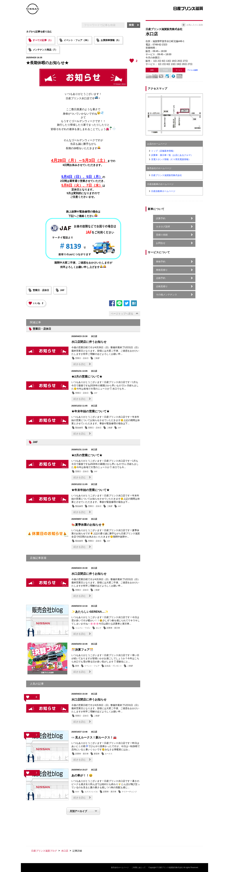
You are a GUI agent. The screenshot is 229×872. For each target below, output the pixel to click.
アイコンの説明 (192, 70)
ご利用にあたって (139, 867)
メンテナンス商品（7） (45, 49)
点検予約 (160, 278)
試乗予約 (160, 218)
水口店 (64, 851)
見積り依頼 (162, 235)
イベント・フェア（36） (77, 40)
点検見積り (162, 286)
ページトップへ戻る (122, 313)
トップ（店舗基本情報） (163, 151)
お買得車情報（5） (111, 40)
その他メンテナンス (166, 294)
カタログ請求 (163, 226)
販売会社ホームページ (120, 867)
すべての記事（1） (43, 40)
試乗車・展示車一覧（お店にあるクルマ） (172, 155)
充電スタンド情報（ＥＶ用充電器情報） (171, 159)
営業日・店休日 (41, 290)
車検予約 (160, 261)
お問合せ (160, 243)
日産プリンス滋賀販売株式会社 (166, 175)
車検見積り (162, 270)
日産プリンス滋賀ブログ (44, 851)
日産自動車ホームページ (163, 191)
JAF (62, 290)
